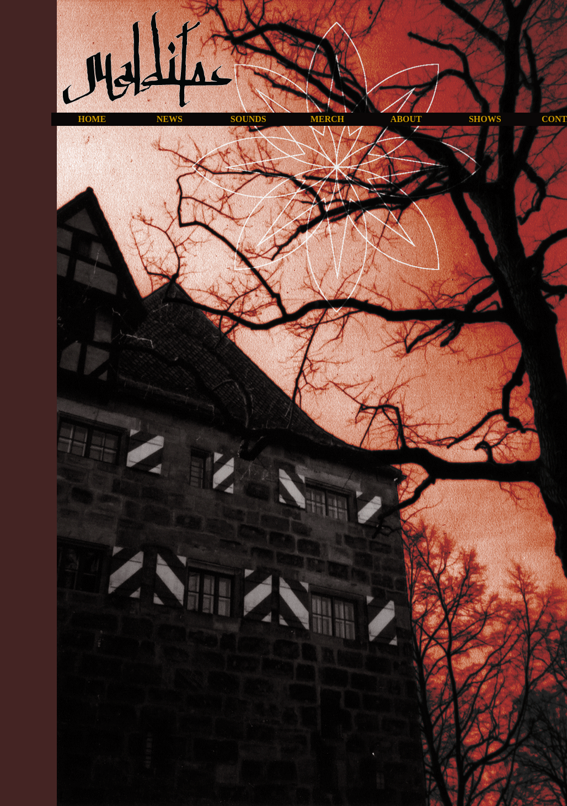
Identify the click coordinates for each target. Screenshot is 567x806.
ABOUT (406, 119)
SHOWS (485, 119)
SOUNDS (248, 119)
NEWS (170, 119)
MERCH (327, 119)
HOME (92, 119)
